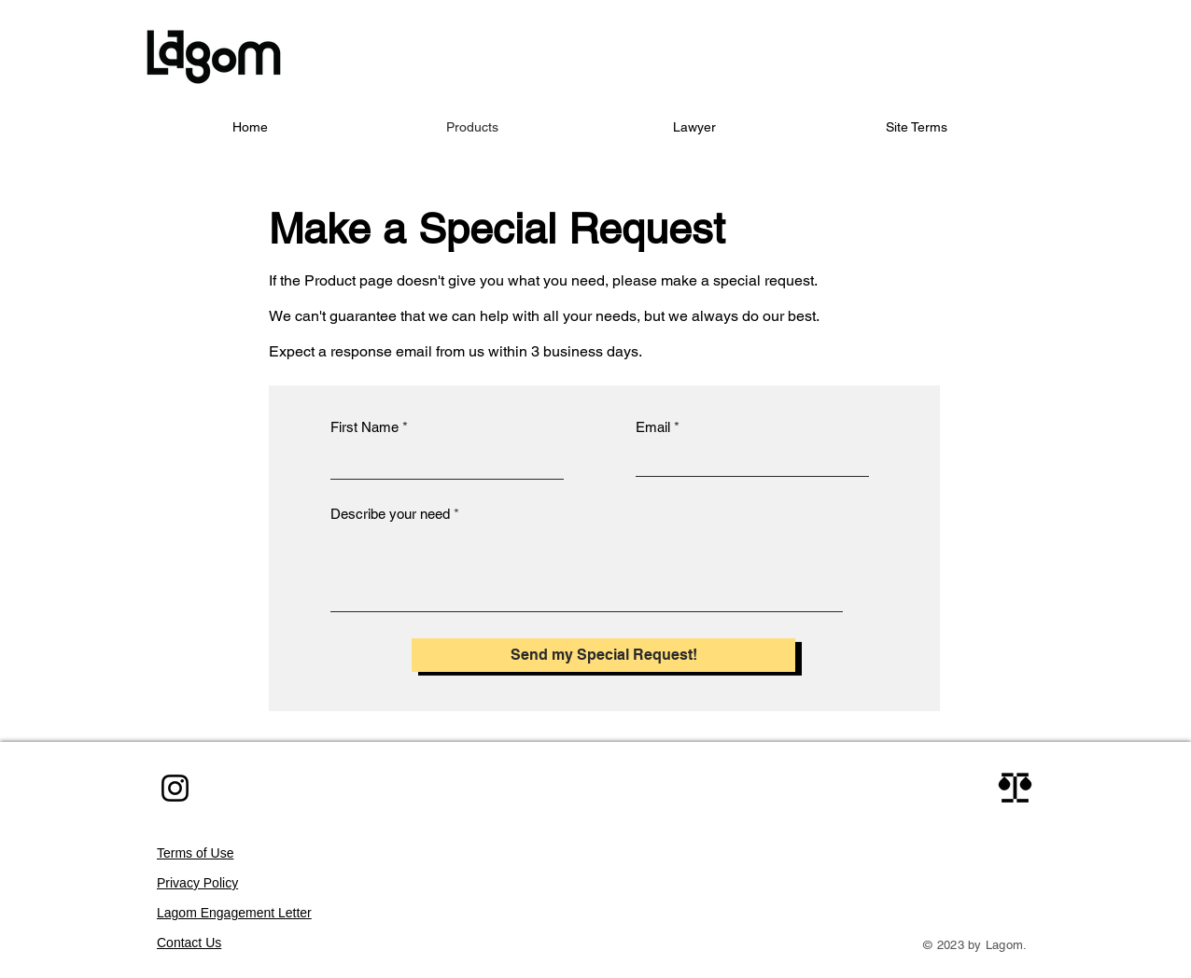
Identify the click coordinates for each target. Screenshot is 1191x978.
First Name (364, 427)
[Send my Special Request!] (603, 655)
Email (653, 427)
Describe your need (390, 514)
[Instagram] (175, 788)
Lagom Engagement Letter (234, 912)
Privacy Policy (197, 882)
